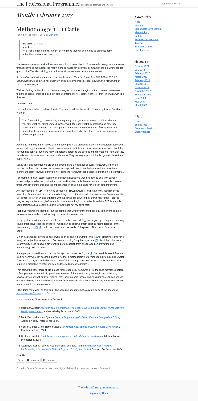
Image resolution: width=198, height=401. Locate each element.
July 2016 (140, 69)
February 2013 (142, 80)
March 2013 (141, 76)
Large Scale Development (148, 28)
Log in (138, 121)
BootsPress (92, 387)
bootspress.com (110, 387)
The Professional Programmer (48, 3)
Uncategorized (142, 50)
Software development (46, 368)
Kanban (85, 368)
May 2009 (140, 101)
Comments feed (143, 128)
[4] (40, 227)
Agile (62, 368)
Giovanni (53, 34)
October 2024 (142, 66)
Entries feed (141, 124)
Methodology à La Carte (48, 29)
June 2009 (140, 98)
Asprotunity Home (170, 3)
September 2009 (143, 94)
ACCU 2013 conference (28, 293)
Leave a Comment (100, 368)
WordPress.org (142, 131)
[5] (96, 240)
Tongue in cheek (143, 46)
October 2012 (142, 87)
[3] (36, 227)
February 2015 (142, 73)
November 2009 (143, 91)
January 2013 (142, 84)
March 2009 (141, 105)
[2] (33, 227)
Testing (139, 43)
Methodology (73, 368)
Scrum (30, 368)
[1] (27, 112)
